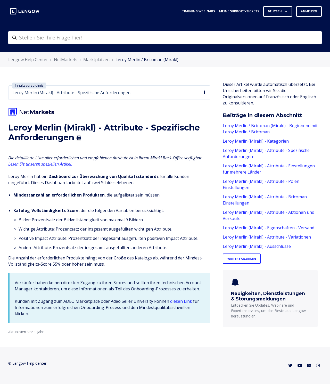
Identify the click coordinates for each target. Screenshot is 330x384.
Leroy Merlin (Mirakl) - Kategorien (256, 141)
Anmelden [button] (309, 11)
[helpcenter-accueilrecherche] (165, 37)
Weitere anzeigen (241, 258)
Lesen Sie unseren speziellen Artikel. (40, 164)
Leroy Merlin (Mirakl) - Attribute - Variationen (267, 237)
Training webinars (198, 11)
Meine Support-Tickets (239, 11)
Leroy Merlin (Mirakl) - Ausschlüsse (257, 246)
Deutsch (275, 11)
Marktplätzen (96, 59)
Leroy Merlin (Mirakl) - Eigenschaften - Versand (268, 228)
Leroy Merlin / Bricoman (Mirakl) (147, 59)
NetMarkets (65, 59)
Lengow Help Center (28, 59)
